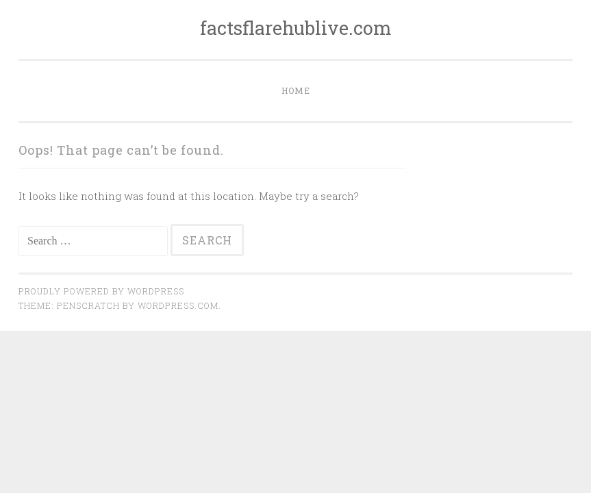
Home (295, 90)
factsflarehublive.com (296, 28)
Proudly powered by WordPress (101, 291)
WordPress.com (178, 305)
